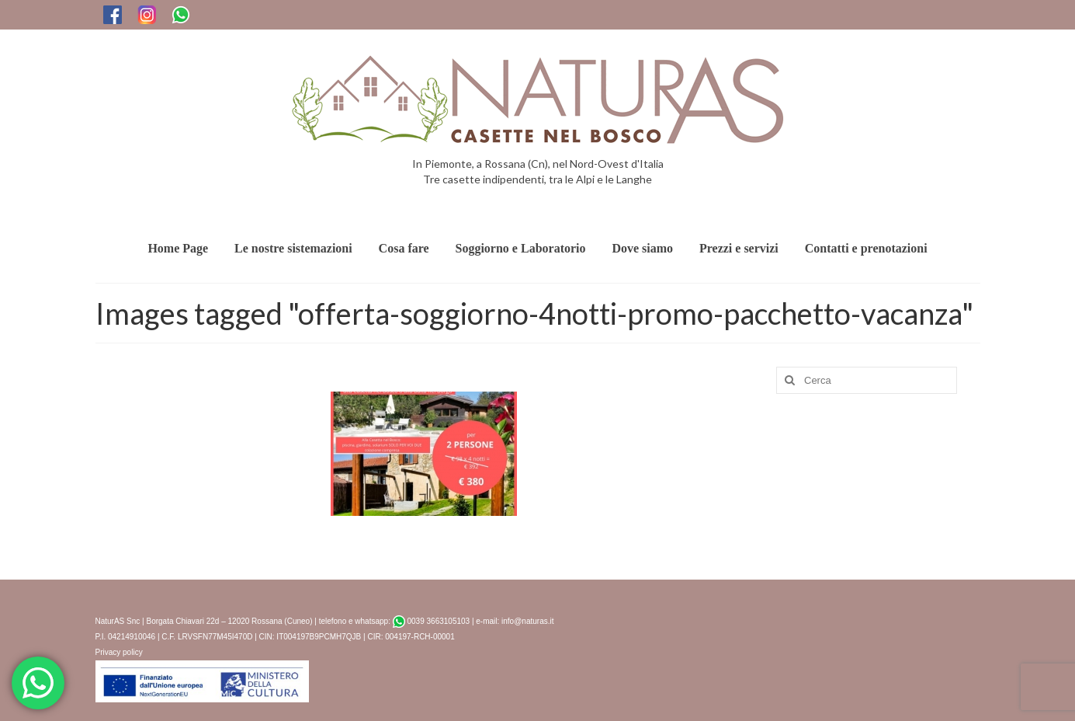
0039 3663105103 (431, 621)
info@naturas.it (527, 621)
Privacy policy (119, 652)
